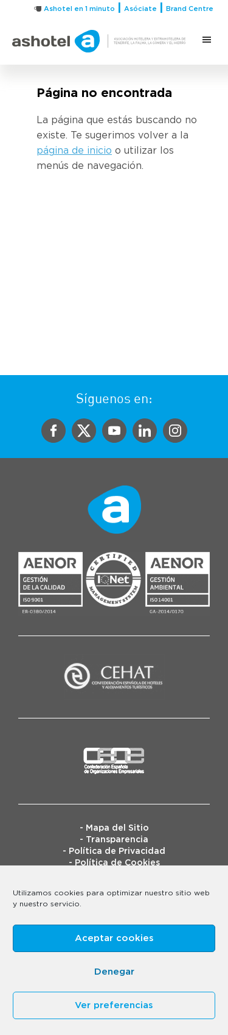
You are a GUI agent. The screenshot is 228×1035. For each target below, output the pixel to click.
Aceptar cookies (114, 938)
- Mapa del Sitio (114, 828)
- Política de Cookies (114, 863)
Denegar (114, 971)
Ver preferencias (114, 1005)
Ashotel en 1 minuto (79, 8)
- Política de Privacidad (114, 851)
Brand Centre (189, 8)
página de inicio (74, 151)
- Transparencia (114, 840)
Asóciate (140, 8)
